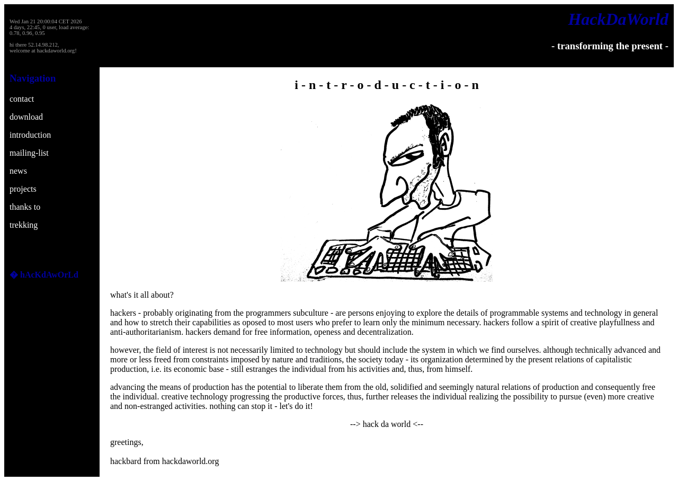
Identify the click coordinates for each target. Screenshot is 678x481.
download (26, 116)
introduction (30, 134)
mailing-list (29, 152)
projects (23, 188)
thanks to (25, 206)
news (18, 170)
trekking (24, 224)
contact (22, 98)
